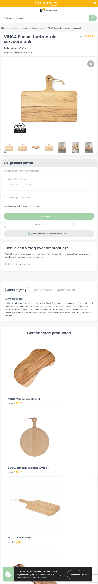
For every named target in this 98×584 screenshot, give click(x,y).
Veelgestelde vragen (59, 483)
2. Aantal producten (17, 197)
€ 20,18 (59, 392)
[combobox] (45, 18)
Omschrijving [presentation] (17, 290)
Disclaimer (54, 528)
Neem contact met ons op (18, 264)
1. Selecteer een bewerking (21, 170)
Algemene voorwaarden (60, 516)
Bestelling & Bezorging (11, 520)
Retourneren (6, 528)
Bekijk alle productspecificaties (18, 52)
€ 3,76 (58, 450)
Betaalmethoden (8, 524)
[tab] (16, 290)
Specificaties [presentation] (66, 290)
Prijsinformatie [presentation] (41, 290)
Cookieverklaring (57, 520)
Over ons (54, 476)
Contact (4, 516)
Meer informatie (62, 574)
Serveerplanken (38, 28)
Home (4, 28)
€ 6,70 (14, 447)
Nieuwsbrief (55, 479)
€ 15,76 (15, 388)
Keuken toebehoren (21, 28)
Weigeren (86, 574)
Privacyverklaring (57, 524)
